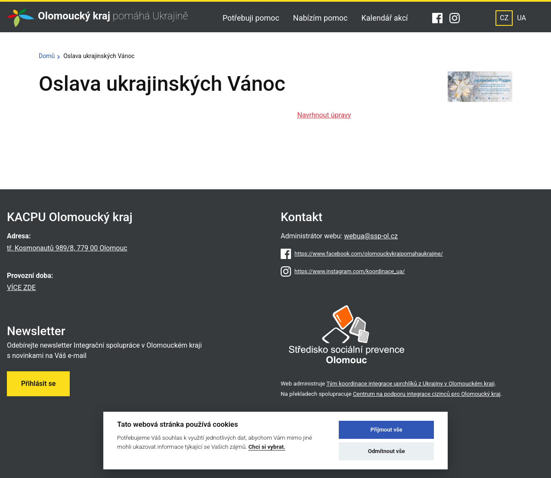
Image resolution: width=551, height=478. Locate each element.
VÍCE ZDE (21, 288)
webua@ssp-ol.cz (371, 236)
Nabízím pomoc (320, 17)
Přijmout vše (386, 429)
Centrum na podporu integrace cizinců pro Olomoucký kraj (427, 394)
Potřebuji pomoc (251, 17)
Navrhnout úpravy (324, 115)
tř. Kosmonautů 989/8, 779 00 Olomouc (67, 248)
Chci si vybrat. (266, 446)
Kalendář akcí (385, 17)
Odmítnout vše (386, 451)
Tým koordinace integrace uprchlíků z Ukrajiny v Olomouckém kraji (410, 383)
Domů (47, 55)
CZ (504, 18)
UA (521, 18)
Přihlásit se (38, 383)
